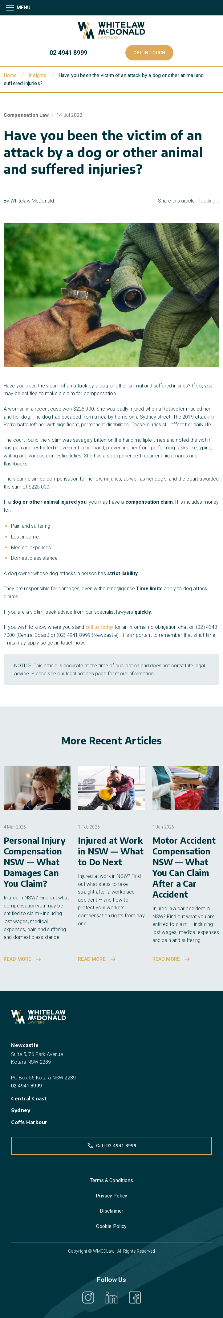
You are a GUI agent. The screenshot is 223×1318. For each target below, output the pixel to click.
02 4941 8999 (68, 52)
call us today (99, 627)
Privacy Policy (111, 1196)
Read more (23, 959)
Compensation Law (26, 115)
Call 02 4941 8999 (111, 1145)
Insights (38, 75)
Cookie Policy (111, 1226)
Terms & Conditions (111, 1180)
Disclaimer (112, 1211)
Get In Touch (149, 52)
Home (10, 75)
